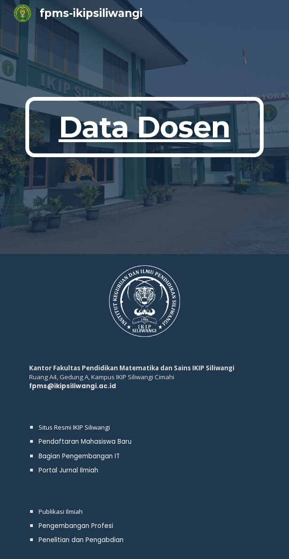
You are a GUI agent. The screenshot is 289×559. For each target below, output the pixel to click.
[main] (144, 127)
